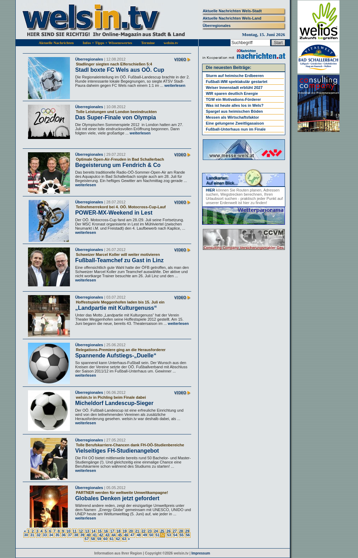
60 (105, 539)
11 (75, 531)
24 (156, 531)
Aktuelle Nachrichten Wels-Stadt (232, 11)
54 (175, 535)
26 (168, 531)
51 (157, 535)
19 (125, 531)
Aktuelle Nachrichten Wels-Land (232, 18)
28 (181, 531)
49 (145, 535)
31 (32, 535)
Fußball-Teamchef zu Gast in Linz (119, 260)
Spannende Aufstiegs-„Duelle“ (115, 355)
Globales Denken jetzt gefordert (117, 498)
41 (95, 535)
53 (169, 535)
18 (118, 531)
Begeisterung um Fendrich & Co (117, 165)
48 (139, 535)
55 (182, 535)
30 (26, 535)
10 (68, 531)
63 (124, 539)
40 (89, 535)
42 (101, 535)
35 (57, 535)
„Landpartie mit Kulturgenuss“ (116, 308)
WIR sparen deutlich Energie (232, 93)
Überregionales (217, 25)
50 (151, 535)
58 (93, 539)
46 (126, 535)
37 (70, 535)
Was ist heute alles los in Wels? (235, 105)
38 (76, 535)
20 (131, 531)
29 (187, 531)
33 (45, 535)
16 (106, 531)
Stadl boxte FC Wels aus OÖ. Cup (119, 70)
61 (112, 539)
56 (188, 535)
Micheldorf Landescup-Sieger (114, 403)
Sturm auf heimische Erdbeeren (235, 76)
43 (107, 535)
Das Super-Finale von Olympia (115, 117)
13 (87, 531)
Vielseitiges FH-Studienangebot (117, 451)
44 (114, 535)
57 (86, 539)
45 (120, 535)
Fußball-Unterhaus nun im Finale (236, 129)
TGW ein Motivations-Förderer (233, 99)
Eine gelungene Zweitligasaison (235, 123)
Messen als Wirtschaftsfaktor (232, 117)
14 (93, 531)
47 (132, 535)
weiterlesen (174, 85)
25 (162, 531)
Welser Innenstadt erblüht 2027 (234, 87)
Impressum (201, 553)
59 (99, 539)
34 (51, 535)
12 (81, 531)
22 (143, 531)
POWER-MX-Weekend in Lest (113, 213)
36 (63, 535)
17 (112, 531)
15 (99, 531)
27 (175, 531)
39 (82, 535)
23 (150, 531)
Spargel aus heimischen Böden (234, 111)
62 (118, 539)
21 (137, 531)
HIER (210, 190)
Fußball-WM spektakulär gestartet (236, 81)
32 (39, 535)
